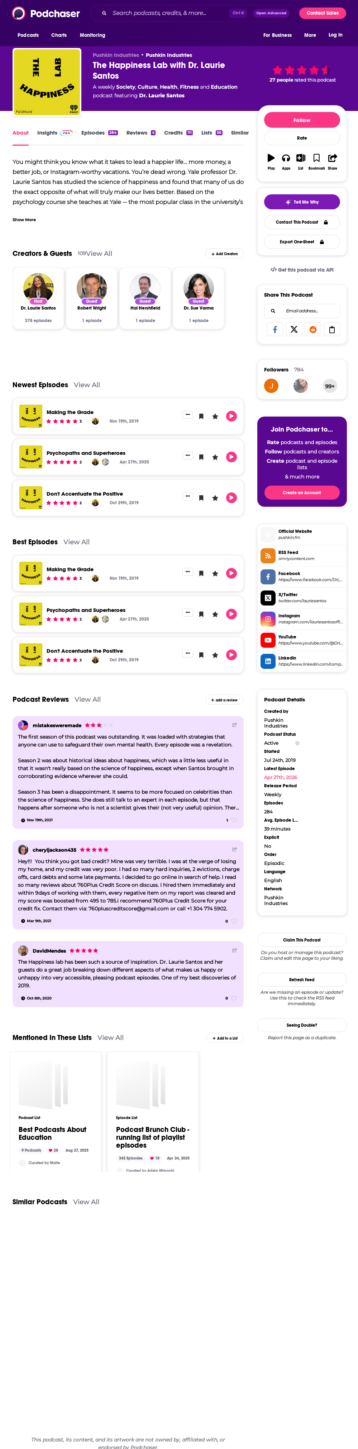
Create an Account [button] (302, 492)
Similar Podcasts (40, 1200)
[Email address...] (302, 311)
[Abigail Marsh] (105, 462)
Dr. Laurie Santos (161, 95)
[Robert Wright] (92, 288)
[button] (30, 35)
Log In (336, 35)
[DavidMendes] (23, 950)
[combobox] (193, 13)
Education (224, 87)
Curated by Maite (44, 1161)
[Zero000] (271, 386)
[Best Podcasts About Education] (43, 1084)
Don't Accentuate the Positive (85, 493)
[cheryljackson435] (23, 850)
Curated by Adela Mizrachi (150, 1169)
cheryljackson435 (54, 850)
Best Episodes (35, 542)
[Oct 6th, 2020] (36, 998)
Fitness (189, 87)
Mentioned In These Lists (52, 1037)
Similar (240, 132)
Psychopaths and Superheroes (86, 452)
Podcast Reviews (41, 699)
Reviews (141, 132)
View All (99, 253)
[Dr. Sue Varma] (198, 288)
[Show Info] (297, 743)
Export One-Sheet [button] (302, 241)
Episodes (99, 132)
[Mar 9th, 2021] (36, 921)
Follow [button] (301, 120)
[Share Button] (234, 724)
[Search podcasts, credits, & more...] (169, 13)
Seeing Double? (302, 1025)
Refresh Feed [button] (302, 979)
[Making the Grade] (30, 416)
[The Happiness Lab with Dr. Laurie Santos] (47, 82)
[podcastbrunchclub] (119, 1169)
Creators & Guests (42, 253)
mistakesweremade (57, 725)
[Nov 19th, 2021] (37, 820)
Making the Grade (70, 412)
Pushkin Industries (169, 55)
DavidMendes (49, 951)
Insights (55, 132)
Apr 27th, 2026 (280, 777)
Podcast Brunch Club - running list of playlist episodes (152, 1136)
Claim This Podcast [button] (302, 940)
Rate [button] (302, 138)
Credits (178, 132)
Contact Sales (323, 13)
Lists (211, 132)
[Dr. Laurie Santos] (38, 288)
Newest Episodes (40, 384)
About (21, 132)
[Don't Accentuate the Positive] (30, 497)
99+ (330, 386)
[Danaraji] (300, 386)
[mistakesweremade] (23, 725)
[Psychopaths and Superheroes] (30, 457)
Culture (147, 87)
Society (125, 87)
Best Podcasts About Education (52, 1133)
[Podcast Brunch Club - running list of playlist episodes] (141, 1084)
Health (168, 87)
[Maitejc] (22, 1162)
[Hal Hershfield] (145, 288)
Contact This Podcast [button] (302, 222)
